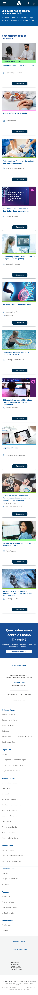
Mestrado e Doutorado (9, 816)
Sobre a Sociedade (8, 714)
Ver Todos (5, 884)
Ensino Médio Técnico (9, 783)
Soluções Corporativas (10, 879)
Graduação (6, 794)
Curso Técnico (7, 788)
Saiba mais (20, 84)
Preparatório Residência (10, 799)
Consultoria (6, 873)
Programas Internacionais (11, 771)
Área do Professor (8, 902)
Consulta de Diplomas (9, 907)
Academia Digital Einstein (10, 838)
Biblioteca (5, 731)
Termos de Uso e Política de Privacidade (19, 981)
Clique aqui (15, 962)
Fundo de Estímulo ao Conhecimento (14, 765)
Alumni (4, 754)
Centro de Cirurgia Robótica (11, 861)
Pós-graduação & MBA (9, 810)
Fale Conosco (6, 925)
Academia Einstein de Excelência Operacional (17, 736)
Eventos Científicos (8, 832)
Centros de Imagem (8, 850)
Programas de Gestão (9, 827)
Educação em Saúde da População (14, 760)
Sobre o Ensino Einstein (10, 720)
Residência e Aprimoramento (12, 805)
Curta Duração (7, 821)
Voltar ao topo (20, 665)
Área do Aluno (6, 896)
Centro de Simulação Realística (12, 855)
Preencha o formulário (19, 652)
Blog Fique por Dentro (9, 742)
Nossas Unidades (8, 725)
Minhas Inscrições (8, 913)
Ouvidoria (5, 930)
